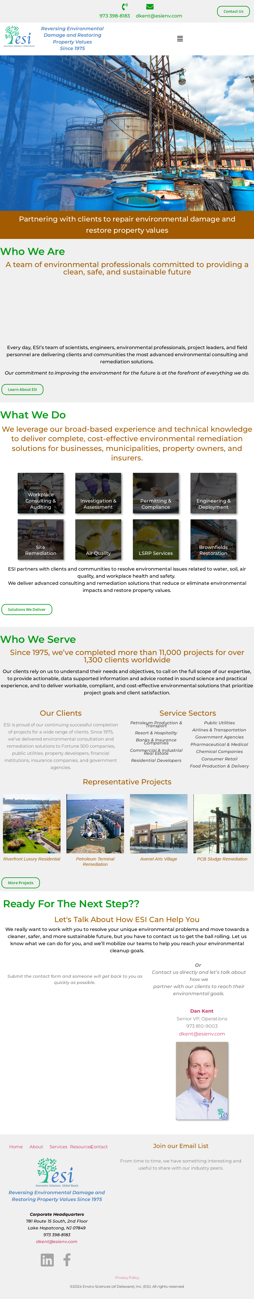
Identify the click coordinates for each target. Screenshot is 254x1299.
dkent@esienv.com (159, 16)
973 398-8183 (115, 16)
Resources (81, 1146)
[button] (180, 38)
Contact (99, 1146)
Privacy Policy (127, 1277)
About (36, 1146)
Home (16, 1146)
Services (58, 1146)
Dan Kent (202, 1011)
